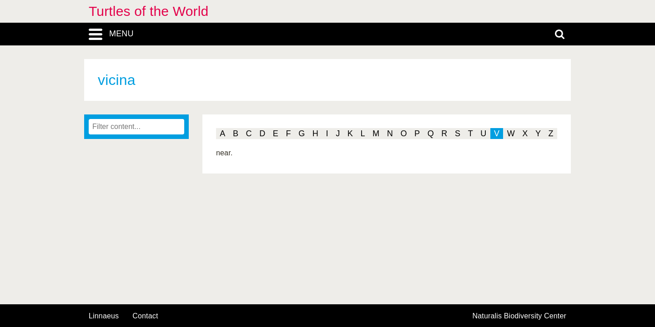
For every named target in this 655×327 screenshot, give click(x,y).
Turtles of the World (148, 11)
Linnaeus (104, 316)
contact (145, 316)
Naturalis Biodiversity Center (520, 316)
